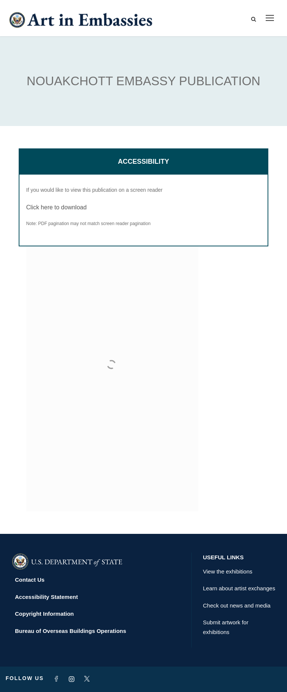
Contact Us (29, 579)
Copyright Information (44, 614)
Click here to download (56, 207)
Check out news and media (237, 605)
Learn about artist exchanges (239, 588)
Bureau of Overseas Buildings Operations (70, 631)
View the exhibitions (227, 571)
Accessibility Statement (46, 597)
